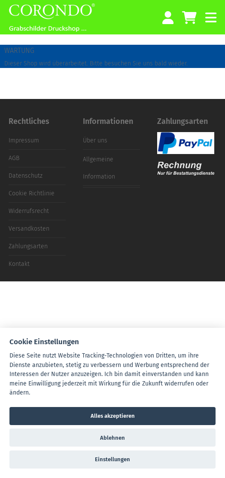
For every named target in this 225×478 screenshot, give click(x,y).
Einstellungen (112, 459)
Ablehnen (112, 438)
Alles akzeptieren (113, 416)
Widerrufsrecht (29, 211)
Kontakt (19, 264)
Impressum (24, 140)
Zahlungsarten (28, 246)
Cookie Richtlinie (32, 193)
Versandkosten (29, 228)
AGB (14, 158)
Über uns (95, 140)
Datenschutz (26, 175)
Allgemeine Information (99, 168)
